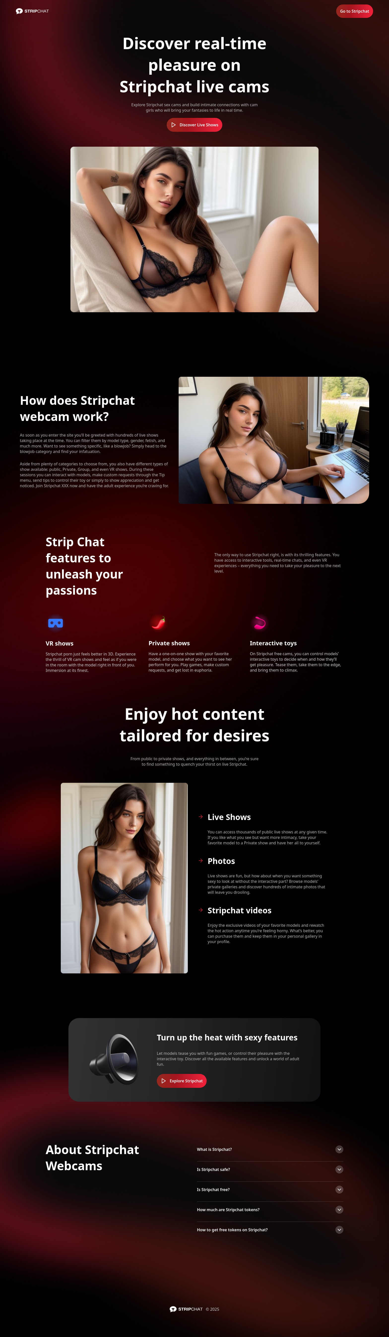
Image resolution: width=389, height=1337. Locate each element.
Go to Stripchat (354, 11)
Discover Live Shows (194, 125)
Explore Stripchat (182, 1081)
